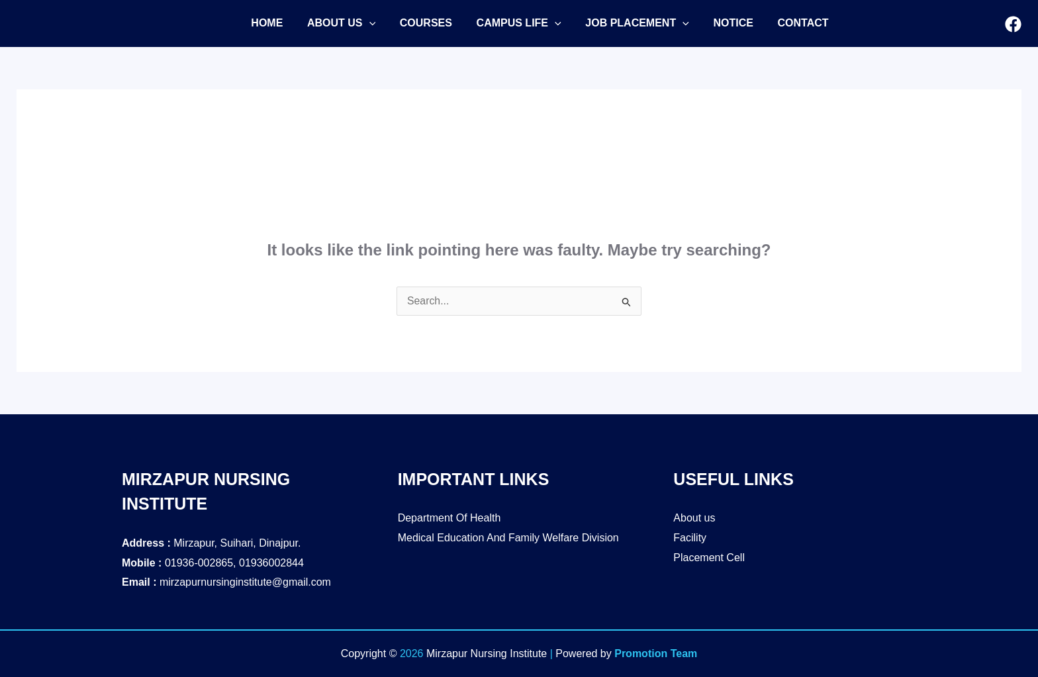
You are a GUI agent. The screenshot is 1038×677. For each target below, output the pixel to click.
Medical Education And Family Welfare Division (508, 537)
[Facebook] (1013, 24)
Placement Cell (709, 557)
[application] (364, 23)
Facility (689, 537)
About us (694, 517)
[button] (336, 23)
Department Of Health (449, 517)
